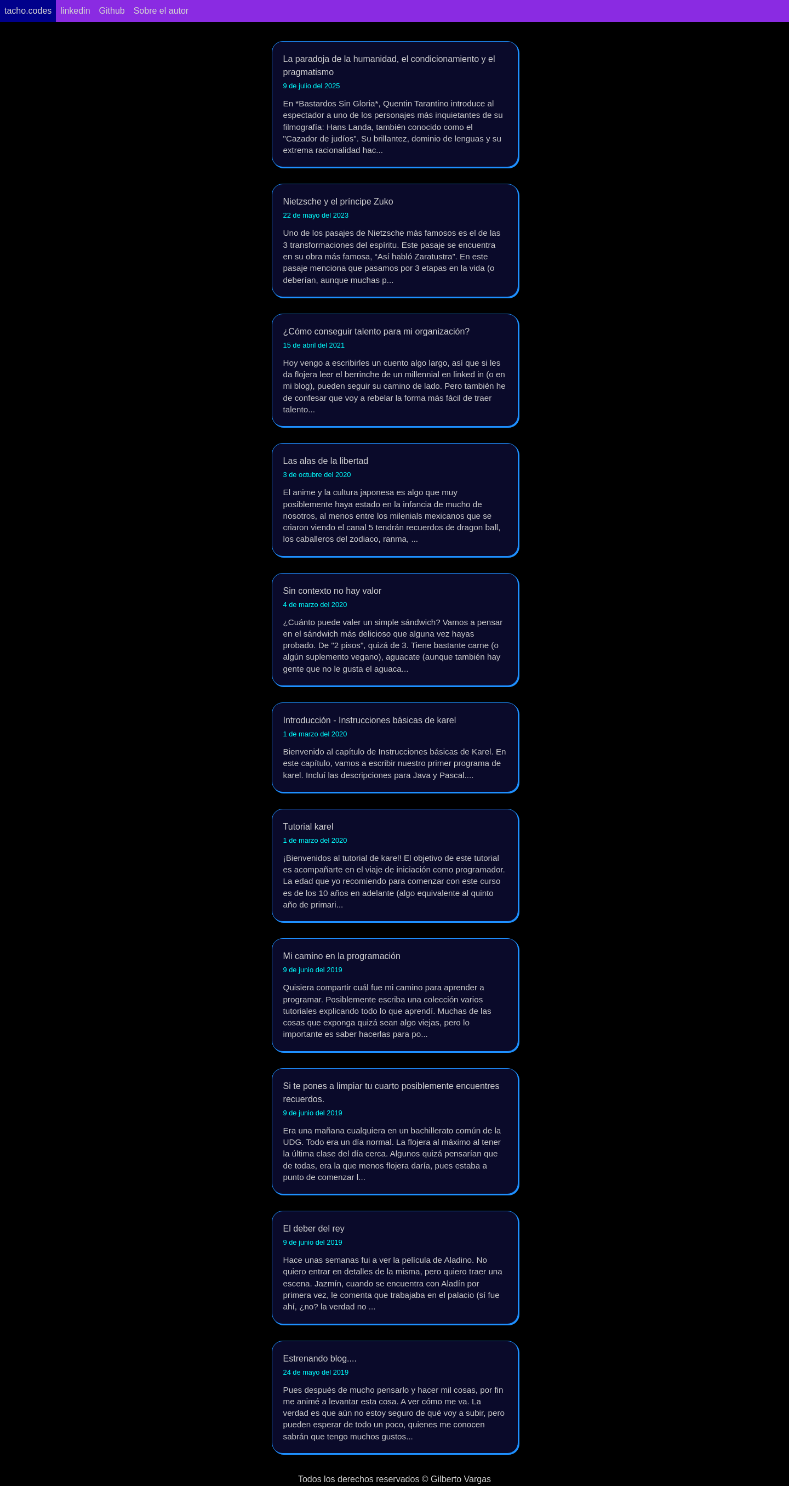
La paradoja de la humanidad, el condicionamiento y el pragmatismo (395, 105)
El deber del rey (395, 1268)
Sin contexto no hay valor (395, 630)
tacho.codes (28, 10)
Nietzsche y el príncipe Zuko (395, 241)
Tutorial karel (395, 866)
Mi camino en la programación (395, 995)
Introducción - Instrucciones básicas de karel (395, 748)
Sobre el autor (161, 10)
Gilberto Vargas (461, 1479)
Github (112, 10)
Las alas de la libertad (395, 500)
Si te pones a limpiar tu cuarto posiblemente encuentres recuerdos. (395, 1132)
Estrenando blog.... (395, 1398)
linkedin (75, 10)
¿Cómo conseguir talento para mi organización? (395, 371)
